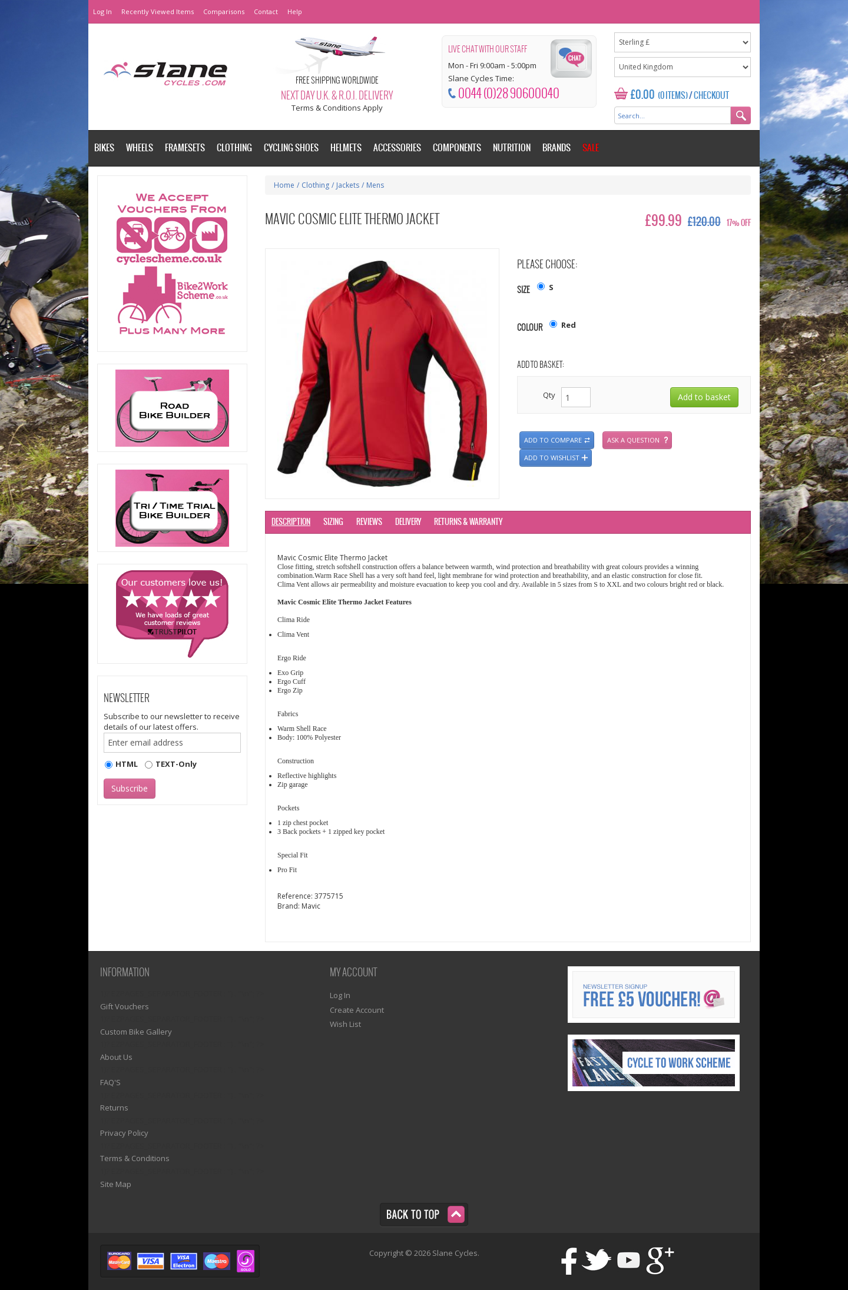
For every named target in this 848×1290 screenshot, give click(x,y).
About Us (116, 1057)
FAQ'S (110, 1082)
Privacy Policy (124, 1133)
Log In (102, 11)
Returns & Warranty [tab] (468, 522)
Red (568, 325)
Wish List (345, 1024)
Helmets (346, 148)
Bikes (104, 148)
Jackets (347, 185)
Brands (556, 148)
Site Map (115, 1184)
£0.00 (643, 95)
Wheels (139, 148)
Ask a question (633, 439)
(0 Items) (673, 96)
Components (457, 148)
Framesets (185, 148)
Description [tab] (290, 522)
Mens (375, 185)
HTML (126, 764)
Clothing (315, 185)
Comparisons (223, 11)
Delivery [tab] (408, 522)
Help (294, 11)
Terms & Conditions (135, 1158)
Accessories (397, 148)
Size (523, 290)
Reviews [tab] (369, 522)
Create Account (357, 1010)
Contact (266, 11)
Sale (590, 148)
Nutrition (512, 148)
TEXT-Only (176, 764)
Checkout (711, 96)
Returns (114, 1107)
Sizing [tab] (333, 522)
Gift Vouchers (124, 1006)
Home (284, 185)
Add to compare (553, 439)
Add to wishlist (551, 457)
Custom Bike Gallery (136, 1031)
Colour (529, 328)
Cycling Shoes (291, 148)
